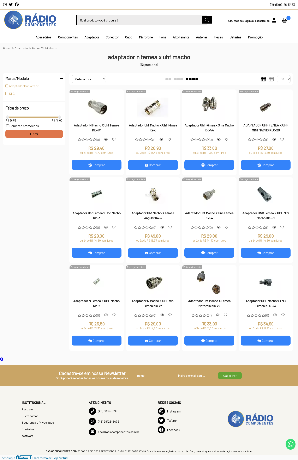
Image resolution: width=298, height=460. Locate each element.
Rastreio (27, 409)
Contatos (28, 429)
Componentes (68, 37)
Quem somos (30, 416)
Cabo (128, 37)
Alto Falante (181, 37)
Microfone (146, 37)
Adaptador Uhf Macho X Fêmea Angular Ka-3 (153, 215)
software (28, 435)
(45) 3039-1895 (103, 411)
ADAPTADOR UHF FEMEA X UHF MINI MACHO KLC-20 (265, 127)
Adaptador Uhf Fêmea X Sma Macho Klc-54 (209, 127)
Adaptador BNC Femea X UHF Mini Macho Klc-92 (265, 215)
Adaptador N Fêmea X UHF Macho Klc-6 (96, 303)
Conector (112, 37)
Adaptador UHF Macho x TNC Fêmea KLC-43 (266, 303)
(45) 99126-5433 (282, 4)
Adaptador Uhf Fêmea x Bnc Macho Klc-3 (96, 215)
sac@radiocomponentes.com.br (114, 431)
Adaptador (91, 37)
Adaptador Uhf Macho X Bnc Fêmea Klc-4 (209, 215)
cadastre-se (262, 21)
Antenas (202, 37)
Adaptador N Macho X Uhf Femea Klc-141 (96, 127)
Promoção (255, 37)
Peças (218, 37)
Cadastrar (230, 375)
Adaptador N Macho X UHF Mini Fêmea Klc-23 (153, 303)
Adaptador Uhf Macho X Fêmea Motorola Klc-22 (209, 303)
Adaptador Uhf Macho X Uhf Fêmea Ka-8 (153, 127)
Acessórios (44, 37)
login (248, 21)
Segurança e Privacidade (38, 422)
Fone (162, 37)
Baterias (235, 37)
